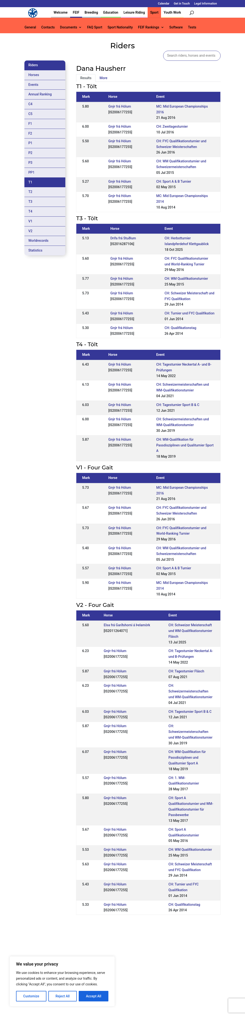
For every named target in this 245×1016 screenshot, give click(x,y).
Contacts (48, 27)
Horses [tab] (33, 75)
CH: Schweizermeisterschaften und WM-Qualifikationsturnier (190, 691)
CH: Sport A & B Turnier (173, 181)
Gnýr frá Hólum (119, 106)
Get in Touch (182, 3)
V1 (30, 221)
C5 (30, 114)
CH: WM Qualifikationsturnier (186, 278)
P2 (30, 153)
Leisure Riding (134, 12)
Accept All (93, 996)
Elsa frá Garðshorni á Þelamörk (127, 625)
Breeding (91, 12)
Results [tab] (85, 78)
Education (110, 12)
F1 (30, 124)
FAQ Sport (94, 27)
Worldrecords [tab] (38, 240)
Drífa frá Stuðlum (123, 238)
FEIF (76, 12)
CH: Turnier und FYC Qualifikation (190, 313)
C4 (30, 104)
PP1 (31, 172)
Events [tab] (33, 85)
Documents (68, 27)
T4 (30, 211)
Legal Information (205, 3)
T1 (30, 182)
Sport (154, 12)
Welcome (60, 12)
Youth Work (172, 12)
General (30, 27)
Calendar (163, 3)
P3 (30, 163)
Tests (192, 27)
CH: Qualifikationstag (180, 328)
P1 (30, 143)
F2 (30, 133)
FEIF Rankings (148, 27)
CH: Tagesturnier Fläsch (186, 671)
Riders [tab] (33, 65)
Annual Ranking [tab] (40, 94)
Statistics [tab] (35, 250)
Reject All (63, 996)
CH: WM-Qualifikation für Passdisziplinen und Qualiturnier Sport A (185, 445)
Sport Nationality (120, 27)
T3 (30, 201)
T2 (30, 192)
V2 (30, 231)
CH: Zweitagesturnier (172, 126)
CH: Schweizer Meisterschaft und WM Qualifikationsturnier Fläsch (190, 630)
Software (176, 27)
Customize (31, 996)
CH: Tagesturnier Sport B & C (177, 405)
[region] (62, 981)
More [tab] (103, 78)
